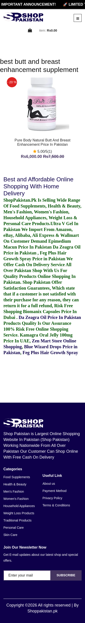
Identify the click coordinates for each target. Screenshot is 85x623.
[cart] (30, 30)
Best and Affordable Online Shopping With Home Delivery (38, 186)
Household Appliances (19, 506)
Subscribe (66, 575)
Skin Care (10, 535)
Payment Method (55, 491)
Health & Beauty (14, 484)
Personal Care (13, 527)
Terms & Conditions (56, 505)
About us (49, 483)
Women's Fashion (16, 499)
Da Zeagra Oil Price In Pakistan (50, 317)
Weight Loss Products (18, 513)
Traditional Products (17, 520)
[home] (23, 16)
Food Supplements (16, 477)
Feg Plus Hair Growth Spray (50, 352)
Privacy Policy (52, 498)
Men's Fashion (13, 491)
